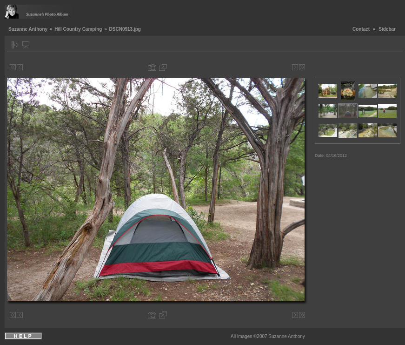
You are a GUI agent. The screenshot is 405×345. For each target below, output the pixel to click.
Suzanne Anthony (27, 29)
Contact (361, 29)
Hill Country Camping (78, 29)
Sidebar (387, 29)
